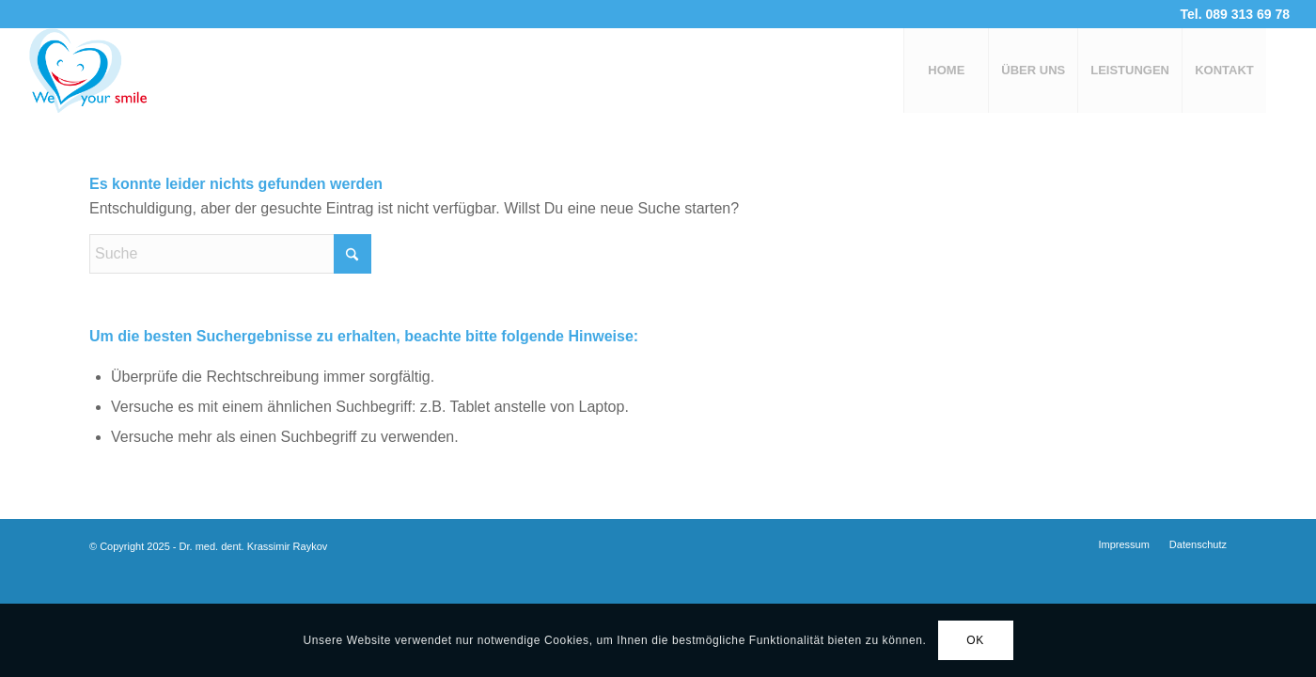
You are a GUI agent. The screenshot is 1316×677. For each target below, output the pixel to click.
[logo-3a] (118, 70)
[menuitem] (945, 70)
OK (975, 640)
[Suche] (230, 254)
